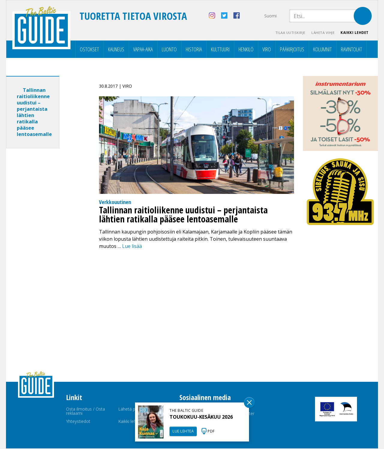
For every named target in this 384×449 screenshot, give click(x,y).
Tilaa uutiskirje (285, 33)
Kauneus (116, 49)
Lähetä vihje (320, 33)
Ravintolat (351, 49)
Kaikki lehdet (353, 33)
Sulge (249, 402)
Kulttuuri (220, 49)
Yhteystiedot (78, 422)
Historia (194, 49)
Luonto (169, 49)
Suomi (270, 16)
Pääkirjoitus (292, 49)
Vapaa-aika (143, 49)
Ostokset (89, 49)
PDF (211, 431)
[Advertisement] (43, 248)
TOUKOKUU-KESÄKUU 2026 (201, 417)
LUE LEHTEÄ (183, 431)
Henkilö (246, 49)
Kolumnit (322, 49)
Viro (266, 49)
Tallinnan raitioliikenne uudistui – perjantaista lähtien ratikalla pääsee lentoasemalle (34, 112)
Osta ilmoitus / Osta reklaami (85, 412)
